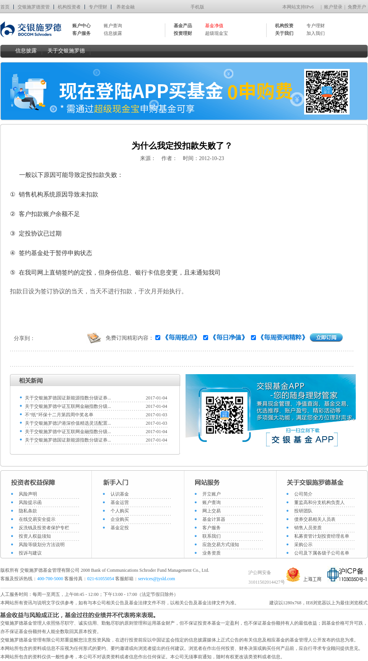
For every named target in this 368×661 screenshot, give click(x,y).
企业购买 (120, 519)
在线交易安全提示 (37, 519)
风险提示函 (30, 502)
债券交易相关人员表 (314, 519)
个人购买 (120, 511)
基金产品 (183, 25)
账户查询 (113, 25)
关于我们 (284, 33)
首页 (5, 7)
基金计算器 (213, 519)
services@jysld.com (157, 578)
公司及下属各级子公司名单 (321, 553)
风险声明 (28, 494)
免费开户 (357, 7)
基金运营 (120, 502)
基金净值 (214, 25)
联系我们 (211, 536)
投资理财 (183, 33)
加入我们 (315, 33)
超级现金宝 (216, 33)
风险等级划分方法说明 (42, 544)
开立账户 (211, 494)
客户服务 (211, 527)
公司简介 (303, 494)
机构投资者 (69, 7)
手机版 (197, 7)
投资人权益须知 (35, 536)
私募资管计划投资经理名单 (321, 536)
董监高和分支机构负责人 (319, 502)
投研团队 (303, 511)
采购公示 (303, 544)
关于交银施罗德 (66, 51)
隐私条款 (28, 511)
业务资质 (211, 553)
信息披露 (113, 33)
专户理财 (98, 7)
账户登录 (333, 7)
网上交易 (211, 511)
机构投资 (284, 25)
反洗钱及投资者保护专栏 (44, 527)
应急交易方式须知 (220, 544)
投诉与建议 (30, 553)
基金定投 (120, 527)
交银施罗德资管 (34, 7)
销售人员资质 (308, 527)
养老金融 (125, 7)
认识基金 (120, 494)
